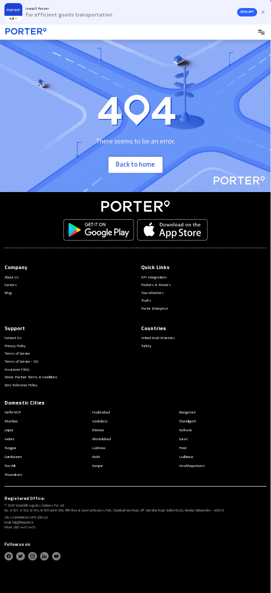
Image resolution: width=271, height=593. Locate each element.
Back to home (135, 164)
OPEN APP (247, 11)
